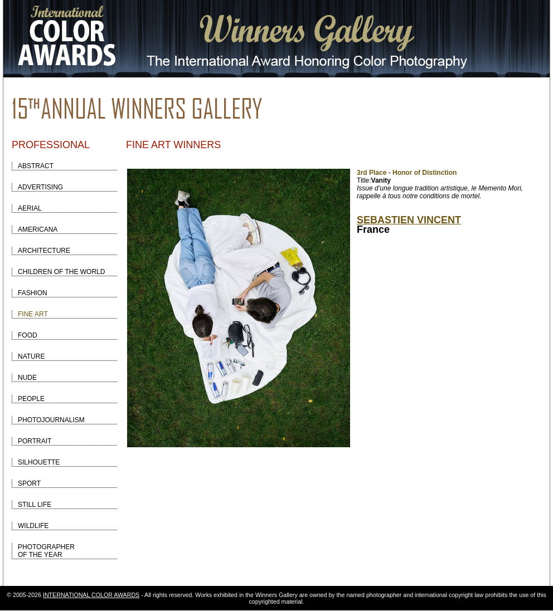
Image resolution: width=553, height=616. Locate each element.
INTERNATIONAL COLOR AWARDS (91, 594)
